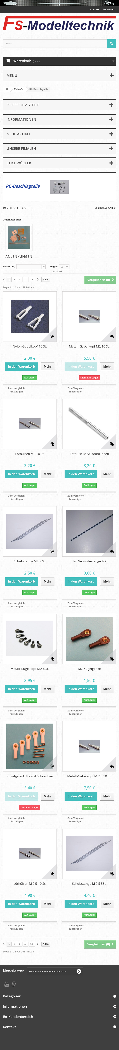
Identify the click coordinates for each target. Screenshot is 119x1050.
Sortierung (9, 266)
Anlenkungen (18, 256)
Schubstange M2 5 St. (30, 561)
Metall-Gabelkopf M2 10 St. (89, 346)
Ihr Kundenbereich (18, 1016)
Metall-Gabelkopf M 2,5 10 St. (89, 776)
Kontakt (94, 9)
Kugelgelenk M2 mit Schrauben (30, 776)
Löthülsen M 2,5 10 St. (30, 883)
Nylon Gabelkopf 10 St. (30, 346)
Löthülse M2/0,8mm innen (89, 454)
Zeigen (54, 266)
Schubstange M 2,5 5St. (89, 883)
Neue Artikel (19, 134)
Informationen (21, 119)
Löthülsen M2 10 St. (29, 454)
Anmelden (108, 9)
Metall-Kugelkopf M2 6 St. (30, 668)
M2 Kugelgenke (89, 668)
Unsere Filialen (21, 148)
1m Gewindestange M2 (89, 561)
